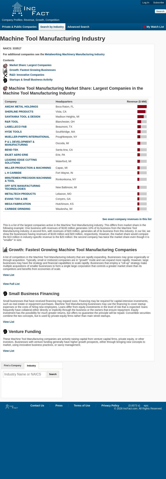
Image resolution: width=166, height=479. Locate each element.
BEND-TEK (11, 149)
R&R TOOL (11, 121)
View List (8, 274)
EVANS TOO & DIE (16, 198)
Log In (145, 2)
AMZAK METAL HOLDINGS (21, 106)
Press (59, 405)
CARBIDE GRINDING (17, 208)
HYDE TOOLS (13, 131)
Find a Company (12, 365)
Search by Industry (52, 26)
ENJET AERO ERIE (16, 154)
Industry (31, 365)
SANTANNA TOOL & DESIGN (22, 116)
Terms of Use (82, 405)
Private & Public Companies (19, 26)
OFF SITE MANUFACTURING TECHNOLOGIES (22, 187)
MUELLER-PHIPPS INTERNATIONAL (27, 136)
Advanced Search (78, 26)
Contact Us (37, 405)
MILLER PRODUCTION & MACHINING (28, 167)
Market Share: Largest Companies (30, 65)
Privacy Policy (110, 405)
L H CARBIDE (13, 172)
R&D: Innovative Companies (26, 74)
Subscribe (158, 2)
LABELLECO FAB (16, 126)
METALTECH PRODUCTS (20, 193)
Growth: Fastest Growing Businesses (32, 69)
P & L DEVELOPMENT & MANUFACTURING (20, 143)
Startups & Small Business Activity (31, 79)
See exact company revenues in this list (127, 219)
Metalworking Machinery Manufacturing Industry (75, 54)
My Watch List (153, 26)
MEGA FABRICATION (18, 203)
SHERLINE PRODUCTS (19, 111)
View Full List (11, 283)
